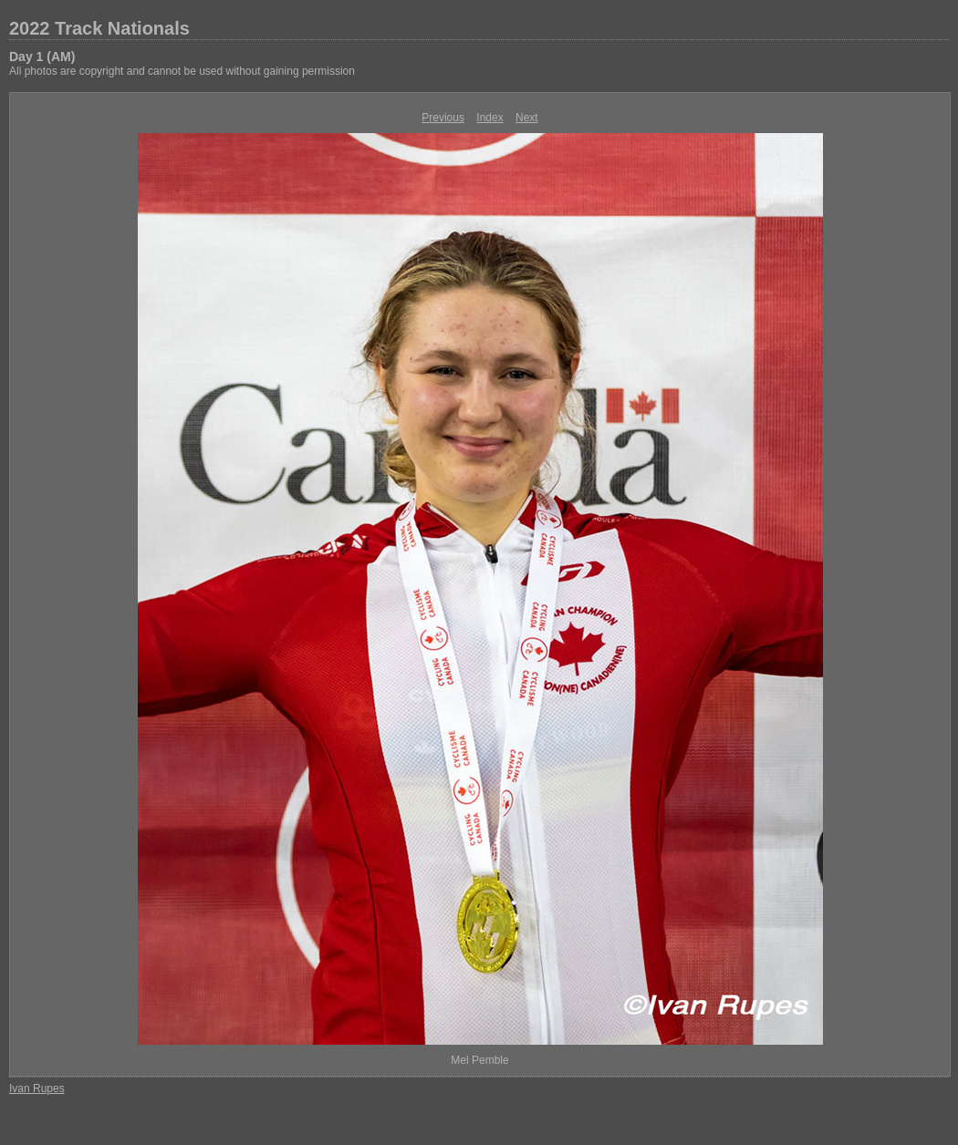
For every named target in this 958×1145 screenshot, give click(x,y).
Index (489, 117)
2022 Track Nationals (99, 28)
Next (526, 117)
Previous (443, 117)
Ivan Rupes (37, 1088)
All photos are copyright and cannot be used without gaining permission (182, 71)
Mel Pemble (479, 1060)
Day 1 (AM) (42, 56)
